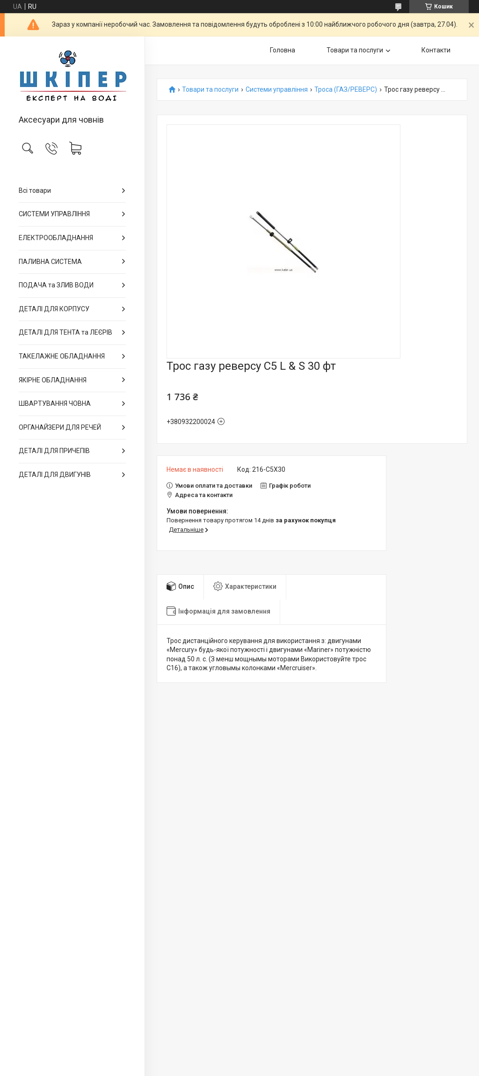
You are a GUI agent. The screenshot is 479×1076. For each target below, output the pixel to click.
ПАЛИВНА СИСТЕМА (50, 261)
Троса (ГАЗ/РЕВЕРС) (345, 89)
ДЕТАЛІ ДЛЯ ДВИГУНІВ (55, 474)
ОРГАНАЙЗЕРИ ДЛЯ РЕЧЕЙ (60, 427)
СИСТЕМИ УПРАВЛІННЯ (54, 214)
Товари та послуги (355, 50)
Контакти (435, 50)
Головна (282, 50)
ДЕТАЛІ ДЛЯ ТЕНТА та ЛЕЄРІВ (65, 332)
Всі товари (35, 190)
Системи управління (277, 89)
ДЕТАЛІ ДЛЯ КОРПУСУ (54, 309)
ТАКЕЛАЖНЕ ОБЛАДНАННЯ (62, 356)
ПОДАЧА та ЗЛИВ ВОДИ (56, 285)
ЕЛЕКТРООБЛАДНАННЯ (56, 238)
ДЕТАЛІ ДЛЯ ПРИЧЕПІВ (54, 450)
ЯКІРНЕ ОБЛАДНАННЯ (53, 380)
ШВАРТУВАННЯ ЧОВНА (55, 403)
